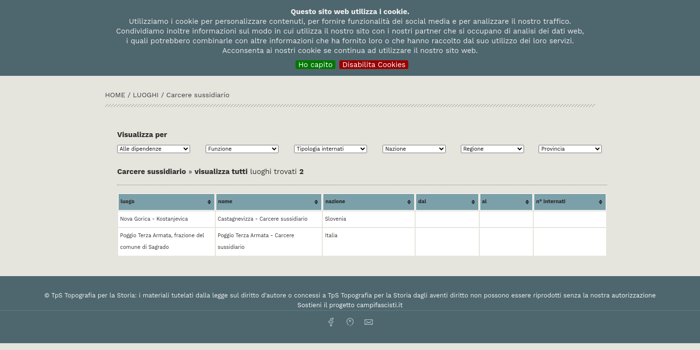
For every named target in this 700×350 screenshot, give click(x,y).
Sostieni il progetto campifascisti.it (350, 305)
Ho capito (315, 64)
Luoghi (145, 95)
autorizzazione (634, 295)
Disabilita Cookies (373, 64)
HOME (116, 95)
